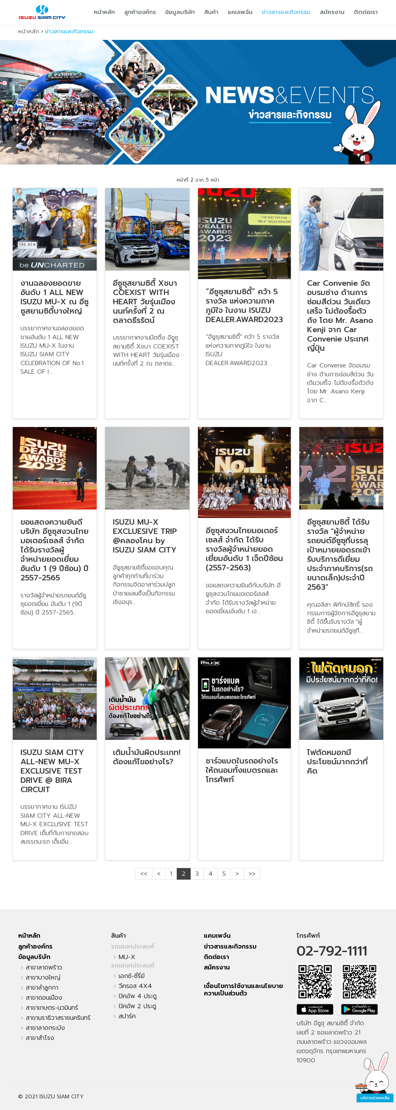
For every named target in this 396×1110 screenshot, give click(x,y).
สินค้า (211, 12)
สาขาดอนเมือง (44, 998)
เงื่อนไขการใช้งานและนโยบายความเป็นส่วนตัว (243, 989)
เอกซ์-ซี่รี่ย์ (132, 976)
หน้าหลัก (104, 12)
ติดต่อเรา (366, 12)
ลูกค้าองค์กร (140, 12)
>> (252, 873)
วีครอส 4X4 (135, 986)
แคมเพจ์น (240, 12)
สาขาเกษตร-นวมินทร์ (52, 1008)
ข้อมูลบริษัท (180, 12)
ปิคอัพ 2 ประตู (137, 1006)
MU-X (127, 957)
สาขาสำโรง (40, 1038)
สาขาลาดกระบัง (45, 1028)
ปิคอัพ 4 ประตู (138, 996)
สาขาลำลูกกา (42, 988)
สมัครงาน (332, 12)
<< (143, 873)
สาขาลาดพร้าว (44, 967)
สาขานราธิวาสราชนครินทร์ (58, 1018)
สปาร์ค (127, 1016)
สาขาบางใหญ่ (43, 977)
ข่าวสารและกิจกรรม (286, 12)
